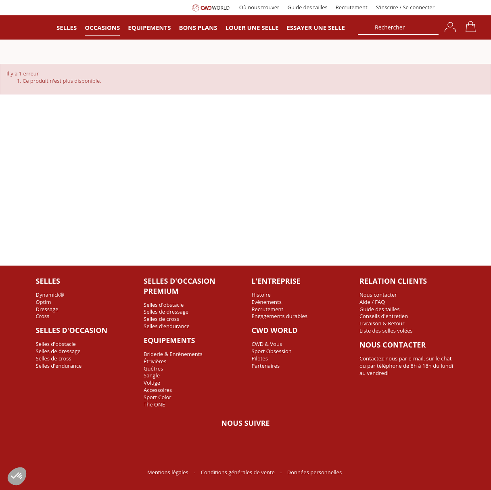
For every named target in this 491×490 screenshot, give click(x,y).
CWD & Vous (267, 344)
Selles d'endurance (59, 365)
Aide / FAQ (372, 302)
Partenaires (266, 365)
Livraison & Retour (382, 323)
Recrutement (352, 7)
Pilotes (260, 358)
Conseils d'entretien (383, 316)
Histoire (261, 294)
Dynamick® (50, 294)
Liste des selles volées (386, 330)
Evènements (267, 302)
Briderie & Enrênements (173, 354)
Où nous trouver (259, 7)
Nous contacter (378, 294)
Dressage (47, 309)
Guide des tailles (307, 7)
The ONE (154, 404)
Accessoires (158, 390)
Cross (43, 316)
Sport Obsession (272, 351)
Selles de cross (53, 358)
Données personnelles (314, 472)
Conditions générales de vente (238, 472)
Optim (43, 302)
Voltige (152, 382)
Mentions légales (168, 472)
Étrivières (155, 361)
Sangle (152, 375)
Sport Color (157, 397)
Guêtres (153, 368)
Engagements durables (280, 316)
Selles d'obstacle (56, 344)
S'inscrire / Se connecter (405, 7)
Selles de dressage (58, 351)
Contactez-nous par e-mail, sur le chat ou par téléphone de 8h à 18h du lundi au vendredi (406, 366)
